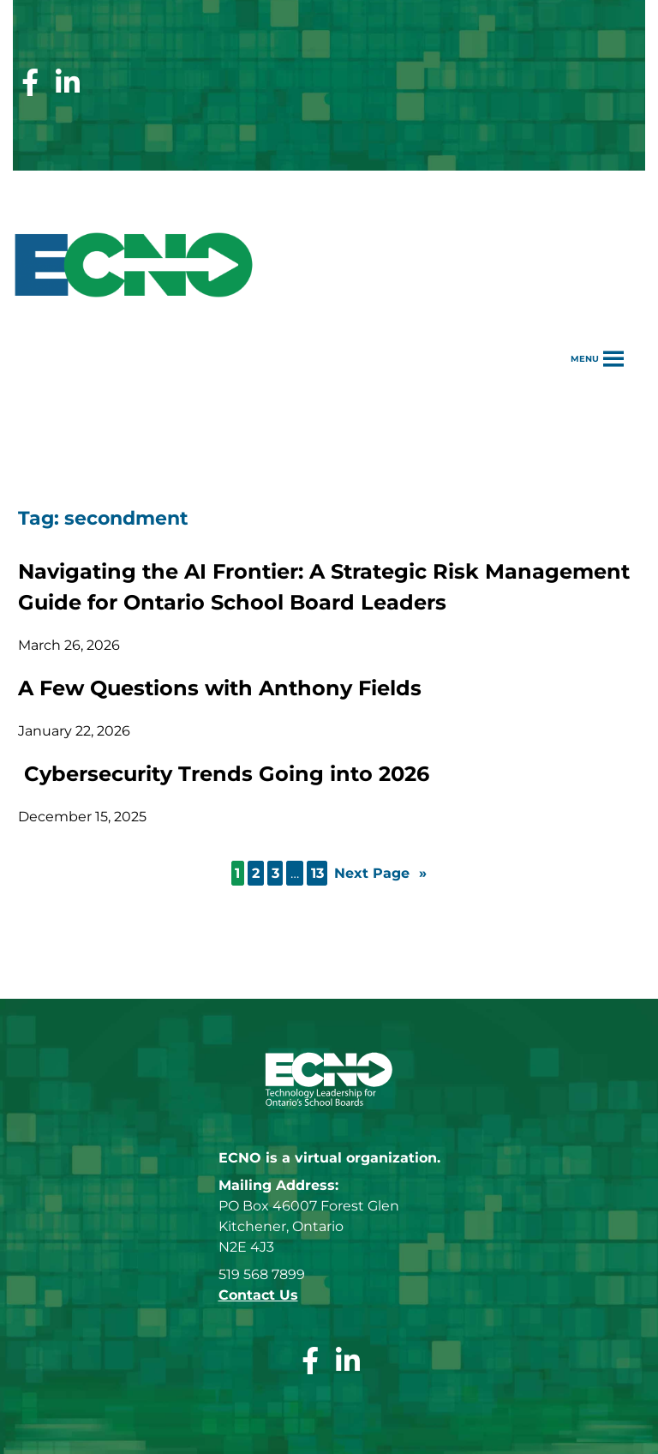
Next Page (380, 873)
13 (317, 873)
